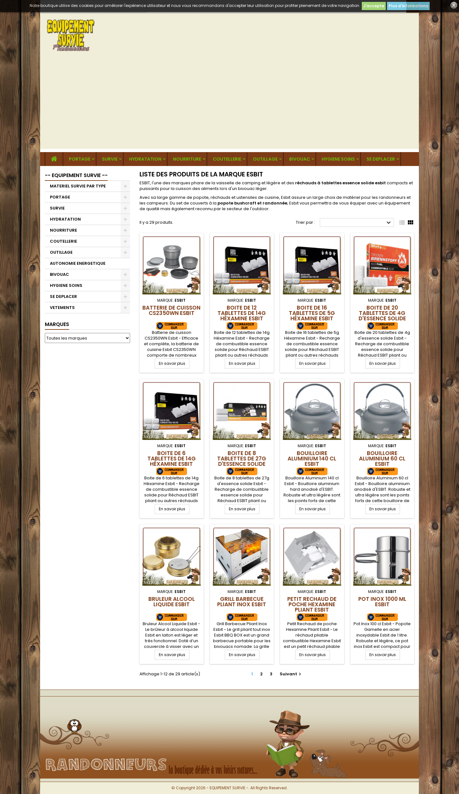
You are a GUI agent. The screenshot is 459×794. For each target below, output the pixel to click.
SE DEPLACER (381, 159)
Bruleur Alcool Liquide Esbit (171, 601)
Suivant (291, 674)
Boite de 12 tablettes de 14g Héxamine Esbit (242, 313)
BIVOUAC (299, 159)
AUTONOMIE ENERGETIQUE (77, 263)
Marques (57, 324)
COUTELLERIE (227, 159)
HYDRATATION (145, 159)
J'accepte (373, 6)
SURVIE (109, 159)
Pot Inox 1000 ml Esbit (382, 601)
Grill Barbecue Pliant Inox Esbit (241, 601)
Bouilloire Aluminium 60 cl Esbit (382, 458)
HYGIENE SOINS (338, 159)
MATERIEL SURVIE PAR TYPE (78, 186)
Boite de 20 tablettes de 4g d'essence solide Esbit (382, 316)
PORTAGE (79, 159)
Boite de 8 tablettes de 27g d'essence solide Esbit (241, 461)
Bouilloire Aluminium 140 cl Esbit (312, 458)
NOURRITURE (187, 159)
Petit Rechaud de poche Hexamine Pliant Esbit (312, 604)
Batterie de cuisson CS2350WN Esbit (171, 310)
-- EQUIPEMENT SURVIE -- (76, 175)
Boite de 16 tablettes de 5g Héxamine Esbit (312, 313)
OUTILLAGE (265, 159)
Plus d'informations (408, 6)
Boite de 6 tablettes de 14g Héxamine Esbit (171, 458)
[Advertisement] (229, 105)
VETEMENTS (62, 308)
